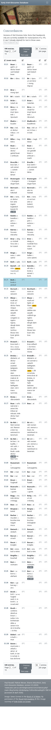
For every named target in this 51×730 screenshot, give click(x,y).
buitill (17, 271)
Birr (12, 78)
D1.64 (6, 197)
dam (12, 373)
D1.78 (6, 422)
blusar (29, 330)
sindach (13, 532)
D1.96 (6, 583)
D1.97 (6, 592)
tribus (12, 133)
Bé (28, 422)
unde (17, 451)
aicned (29, 273)
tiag (18, 139)
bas (11, 658)
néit (31, 422)
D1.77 (6, 403)
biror (34, 81)
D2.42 (24, 480)
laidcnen (30, 385)
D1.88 (6, 515)
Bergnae (13, 509)
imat (12, 112)
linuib (12, 451)
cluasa (29, 351)
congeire (13, 318)
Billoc (12, 139)
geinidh (33, 151)
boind (29, 511)
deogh (12, 325)
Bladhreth (31, 121)
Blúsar (13, 298)
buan (18, 153)
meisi (29, 393)
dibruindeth (31, 399)
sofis (18, 403)
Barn (12, 562)
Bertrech (31, 188)
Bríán (12, 100)
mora (12, 349)
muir (12, 639)
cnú (34, 495)
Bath (12, 262)
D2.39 (24, 463)
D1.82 (6, 476)
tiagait (13, 523)
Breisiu (13, 356)
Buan (12, 146)
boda (29, 271)
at (18, 380)
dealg (29, 241)
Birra (12, 107)
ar (16, 651)
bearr (18, 69)
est (30, 81)
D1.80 (6, 463)
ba (17, 430)
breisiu (29, 378)
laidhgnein (31, 365)
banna (29, 489)
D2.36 (24, 289)
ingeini (12, 204)
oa (11, 347)
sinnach (30, 532)
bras (12, 344)
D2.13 (24, 266)
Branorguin (15, 179)
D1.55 (6, 100)
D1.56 (6, 107)
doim (18, 325)
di (17, 378)
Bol (11, 549)
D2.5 (23, 107)
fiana (18, 305)
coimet (16, 167)
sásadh (13, 313)
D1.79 (6, 439)
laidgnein (13, 368)
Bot (11, 197)
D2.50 (24, 555)
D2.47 (24, 536)
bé (11, 441)
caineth (30, 363)
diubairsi (13, 358)
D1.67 (6, 239)
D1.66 (6, 230)
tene (17, 197)
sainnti (34, 258)
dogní (12, 184)
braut (12, 615)
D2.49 (24, 549)
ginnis (17, 335)
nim (16, 310)
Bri (28, 96)
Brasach (13, 342)
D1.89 (6, 529)
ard (16, 300)
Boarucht (14, 486)
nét (11, 446)
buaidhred (31, 123)
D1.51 (6, 64)
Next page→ (25, 55)
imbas (12, 411)
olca (12, 449)
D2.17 (24, 422)
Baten (12, 643)
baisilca (30, 218)
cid (16, 388)
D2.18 (24, 495)
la (18, 618)
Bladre (13, 121)
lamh (33, 165)
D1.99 (6, 634)
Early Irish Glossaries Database (14, 2)
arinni (12, 408)
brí (34, 246)
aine (15, 202)
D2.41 (24, 476)
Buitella (30, 266)
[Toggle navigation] (47, 3)
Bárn (29, 562)
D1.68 (6, 253)
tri (18, 133)
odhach (34, 344)
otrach (29, 538)
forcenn (13, 232)
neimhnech (31, 432)
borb (29, 276)
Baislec (13, 216)
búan (29, 153)
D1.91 (6, 542)
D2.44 (24, 403)
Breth (12, 592)
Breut (12, 480)
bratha (17, 628)
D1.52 (6, 78)
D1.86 (6, 504)
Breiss (12, 397)
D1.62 (6, 179)
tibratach (30, 117)
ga (17, 583)
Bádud (13, 634)
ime (18, 520)
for (15, 109)
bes (17, 333)
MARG (34, 305)
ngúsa (12, 323)
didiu (12, 623)
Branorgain (31, 179)
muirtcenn (14, 646)
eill (19, 266)
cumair (14, 656)
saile (18, 262)
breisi (12, 380)
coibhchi (30, 315)
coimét (14, 170)
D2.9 (23, 197)
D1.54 (6, 96)
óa (30, 347)
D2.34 (24, 253)
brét (12, 594)
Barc (12, 583)
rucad (12, 604)
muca (29, 525)
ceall (12, 109)
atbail (12, 648)
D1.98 (6, 608)
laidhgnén (14, 385)
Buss (29, 403)
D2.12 (24, 239)
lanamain (30, 435)
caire (18, 255)
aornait (33, 361)
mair (17, 472)
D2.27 (24, 96)
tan (18, 653)
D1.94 (6, 562)
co (11, 241)
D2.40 (24, 472)
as (16, 613)
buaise (13, 418)
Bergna (30, 509)
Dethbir (13, 370)
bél (33, 128)
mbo (12, 268)
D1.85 (6, 495)
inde (18, 413)
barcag (13, 585)
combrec (13, 611)
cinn (15, 244)
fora (12, 244)
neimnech (14, 432)
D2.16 (24, 355)
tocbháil (30, 244)
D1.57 (6, 121)
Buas (12, 403)
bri (11, 246)
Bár (11, 472)
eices (17, 549)
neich (12, 599)
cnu (18, 495)
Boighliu (13, 555)
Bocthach (31, 289)
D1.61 (6, 162)
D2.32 (24, 188)
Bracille (30, 162)
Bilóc (29, 139)
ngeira (12, 320)
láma (12, 172)
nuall (12, 300)
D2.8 (23, 162)
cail (11, 167)
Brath (12, 608)
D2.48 (24, 542)
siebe (12, 310)
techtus (13, 330)
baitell (13, 271)
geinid (12, 153)
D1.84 (6, 486)
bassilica (13, 218)
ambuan (15, 156)
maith (29, 158)
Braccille (13, 162)
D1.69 (6, 262)
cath (15, 446)
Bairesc (13, 230)
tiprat (34, 112)
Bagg (12, 495)
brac (12, 165)
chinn (29, 246)
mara (12, 390)
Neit (12, 425)
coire (29, 258)
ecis (33, 549)
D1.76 (6, 397)
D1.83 (6, 480)
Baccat (13, 536)
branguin (15, 181)
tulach (17, 96)
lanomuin (14, 435)
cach (12, 72)
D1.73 (6, 298)
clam (12, 388)
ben (28, 74)
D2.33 (24, 230)
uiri (11, 427)
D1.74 (6, 342)
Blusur (29, 298)
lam (15, 165)
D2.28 (24, 100)
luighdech (14, 207)
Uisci (30, 308)
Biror (12, 90)
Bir (28, 78)
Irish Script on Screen (22, 701)
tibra (17, 78)
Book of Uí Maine (34, 696)
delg (18, 239)
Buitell (13, 266)
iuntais (32, 373)
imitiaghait (31, 523)
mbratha (30, 235)
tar (34, 390)
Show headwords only (11, 43)
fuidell (29, 482)
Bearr (12, 64)
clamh (29, 388)
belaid (16, 72)
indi (11, 114)
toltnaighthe (32, 468)
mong (31, 83)
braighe (30, 545)
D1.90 (6, 536)
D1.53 (6, 90)
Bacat (12, 542)
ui (31, 202)
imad (29, 112)
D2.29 (24, 121)
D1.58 (6, 128)
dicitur (12, 69)
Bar (28, 472)
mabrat (13, 378)
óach (16, 344)
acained (13, 365)
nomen (17, 425)
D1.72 (6, 289)
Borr (12, 571)
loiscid (12, 209)
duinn (12, 328)
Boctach (13, 289)
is (16, 618)
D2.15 (24, 342)
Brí (11, 96)
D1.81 (6, 472)
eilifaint (30, 576)
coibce (12, 315)
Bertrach (14, 188)
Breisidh (30, 356)
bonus (12, 148)
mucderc (13, 518)
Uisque (13, 308)
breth (12, 601)
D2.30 (24, 139)
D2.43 (24, 486)
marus (29, 390)
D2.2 (23, 64)
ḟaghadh (30, 380)
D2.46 (24, 529)
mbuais (13, 413)
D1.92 (6, 549)
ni (16, 380)
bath (14, 637)
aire (11, 190)
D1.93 (6, 555)
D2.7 (23, 146)
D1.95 (6, 571)
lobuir (29, 142)
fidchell (30, 193)
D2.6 (23, 128)
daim (35, 323)
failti (29, 383)
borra (12, 573)
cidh (34, 388)
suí (33, 476)
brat (33, 375)
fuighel (13, 597)
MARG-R (18, 268)
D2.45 (24, 509)
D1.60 (6, 146)
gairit (12, 67)
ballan (29, 255)
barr (17, 416)
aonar (12, 625)
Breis (29, 397)
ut (16, 67)
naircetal (13, 406)
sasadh (30, 313)
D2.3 (23, 78)
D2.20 (24, 571)
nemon (33, 427)
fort (16, 459)
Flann (29, 305)
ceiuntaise (14, 375)
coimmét (33, 167)
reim (34, 551)
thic (16, 408)
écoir (12, 303)
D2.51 (24, 562)
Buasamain (15, 463)
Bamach (13, 529)
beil (11, 135)
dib (15, 449)
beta (11, 273)
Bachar (13, 515)
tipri (17, 92)
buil (11, 551)
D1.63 (6, 188)
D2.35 (24, 262)
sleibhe (30, 310)
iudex (12, 618)
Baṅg (29, 495)
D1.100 (6, 643)
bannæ (13, 489)
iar (17, 411)
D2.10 (24, 216)
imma (29, 375)
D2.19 (24, 515)
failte (12, 383)
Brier (29, 239)
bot (11, 202)
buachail (30, 558)
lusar (12, 335)
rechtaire (30, 564)
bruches (13, 520)
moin (12, 291)
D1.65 (6, 216)
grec (12, 221)
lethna (17, 349)
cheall (29, 109)
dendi (12, 613)
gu (35, 315)
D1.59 (6, 139)
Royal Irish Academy (26, 699)
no (32, 190)
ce (28, 373)
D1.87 (6, 509)
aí (33, 403)
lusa (28, 335)
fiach (17, 184)
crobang (30, 500)
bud (28, 551)
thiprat (30, 86)
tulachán (30, 103)
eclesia (13, 223)
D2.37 (24, 397)
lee (34, 349)
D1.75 (6, 355)
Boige (12, 253)
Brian (29, 100)
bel (16, 128)
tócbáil (15, 241)
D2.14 (24, 298)
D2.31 (24, 179)
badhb (12, 444)
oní (19, 634)
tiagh (35, 139)
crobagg (13, 500)
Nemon (17, 427)
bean (12, 74)
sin (11, 628)
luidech (30, 204)
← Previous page (25, 50)
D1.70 (6, 266)
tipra (33, 78)
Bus (11, 128)
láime (29, 172)
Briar (12, 239)
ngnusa (30, 320)
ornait (12, 363)
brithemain (14, 620)
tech (29, 226)
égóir (29, 303)
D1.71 (6, 280)
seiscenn (30, 294)
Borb (12, 280)
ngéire (29, 318)
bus (33, 130)
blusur (12, 333)
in (17, 107)
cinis (33, 333)
